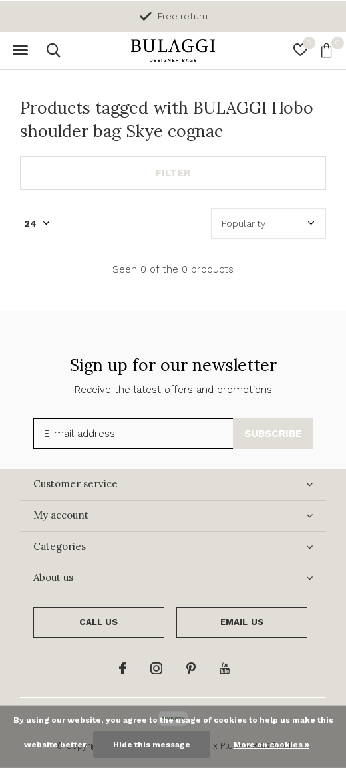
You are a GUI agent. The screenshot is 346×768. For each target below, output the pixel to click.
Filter (173, 173)
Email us (241, 622)
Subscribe (273, 434)
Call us (98, 622)
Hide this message (151, 744)
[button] (20, 50)
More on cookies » (271, 744)
